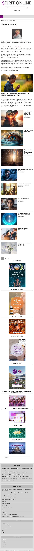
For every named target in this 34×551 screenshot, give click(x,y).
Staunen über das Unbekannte (28, 131)
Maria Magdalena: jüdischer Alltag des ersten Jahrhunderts (13, 474)
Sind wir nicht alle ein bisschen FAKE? (25, 170)
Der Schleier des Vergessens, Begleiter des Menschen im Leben (28, 113)
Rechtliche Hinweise (6, 523)
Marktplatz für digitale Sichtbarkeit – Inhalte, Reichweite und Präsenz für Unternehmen (16, 490)
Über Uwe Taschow (6, 505)
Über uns (4, 501)
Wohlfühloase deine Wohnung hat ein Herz (25, 243)
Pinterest (4, 546)
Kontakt (3, 510)
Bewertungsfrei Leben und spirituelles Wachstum (24, 184)
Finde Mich (4, 512)
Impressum (4, 528)
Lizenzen (4, 532)
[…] (12, 106)
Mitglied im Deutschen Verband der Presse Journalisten (13, 516)
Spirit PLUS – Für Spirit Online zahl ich (9, 514)
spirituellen (17, 46)
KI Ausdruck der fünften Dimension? (23, 199)
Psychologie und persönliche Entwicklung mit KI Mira (28, 151)
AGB (3, 530)
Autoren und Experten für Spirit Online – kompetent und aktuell (15, 492)
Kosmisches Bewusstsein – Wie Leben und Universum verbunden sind (15, 94)
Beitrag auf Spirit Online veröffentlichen (10, 495)
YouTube (4, 541)
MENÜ (1, 17)
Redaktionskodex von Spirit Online (9, 499)
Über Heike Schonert (6, 503)
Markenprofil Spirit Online (7, 507)
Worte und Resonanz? (23, 228)
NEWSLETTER (17, 10)
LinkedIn (4, 544)
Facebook (4, 539)
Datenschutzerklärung (6, 526)
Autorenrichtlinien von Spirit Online (9, 497)
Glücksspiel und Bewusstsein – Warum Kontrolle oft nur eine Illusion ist (16, 476)
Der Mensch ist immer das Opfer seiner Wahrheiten (24, 214)
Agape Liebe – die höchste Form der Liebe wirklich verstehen (14, 472)
